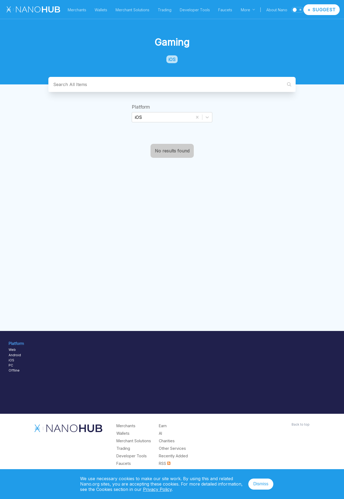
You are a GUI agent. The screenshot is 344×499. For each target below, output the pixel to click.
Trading (164, 10)
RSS (164, 463)
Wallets (101, 10)
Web (12, 350)
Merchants (77, 10)
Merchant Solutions (132, 10)
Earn (163, 425)
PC (11, 365)
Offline (14, 370)
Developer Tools (195, 10)
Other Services (172, 448)
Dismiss (260, 484)
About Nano (276, 10)
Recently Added (173, 456)
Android (15, 355)
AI (160, 433)
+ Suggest (321, 9)
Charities (167, 441)
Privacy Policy (157, 489)
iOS (11, 360)
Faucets (225, 10)
